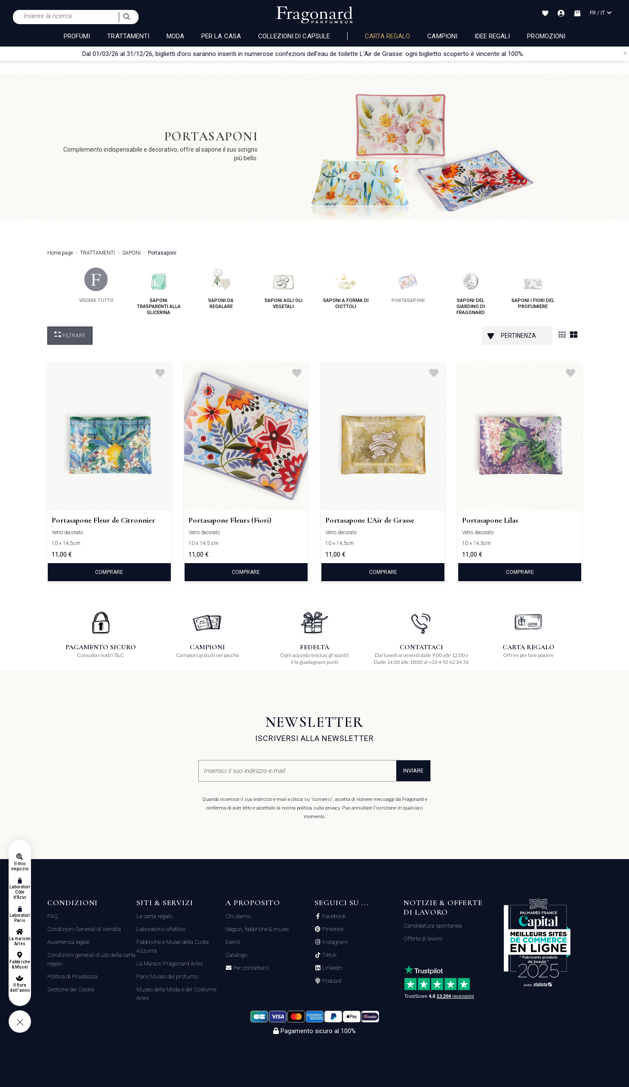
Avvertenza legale (68, 942)
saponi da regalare (221, 288)
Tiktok (328, 955)
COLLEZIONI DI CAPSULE (294, 36)
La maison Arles (19, 941)
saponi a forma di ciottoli (346, 288)
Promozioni (546, 36)
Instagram (334, 942)
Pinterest (332, 929)
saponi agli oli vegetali (283, 288)
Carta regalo (387, 36)
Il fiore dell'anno (19, 988)
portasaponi (408, 285)
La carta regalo (154, 916)
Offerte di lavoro (423, 938)
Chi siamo (238, 916)
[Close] (625, 53)
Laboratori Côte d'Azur (20, 892)
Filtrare (70, 335)
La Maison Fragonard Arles (169, 963)
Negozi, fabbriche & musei (257, 929)
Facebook (333, 916)
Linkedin (332, 968)
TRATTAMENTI (128, 36)
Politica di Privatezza (72, 976)
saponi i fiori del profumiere (533, 288)
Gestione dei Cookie (70, 989)
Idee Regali (492, 36)
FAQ (52, 916)
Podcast (331, 981)
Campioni (442, 36)
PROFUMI (77, 36)
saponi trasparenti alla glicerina (159, 291)
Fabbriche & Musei (19, 964)
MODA (175, 36)
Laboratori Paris (20, 918)
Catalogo (236, 955)
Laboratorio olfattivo (160, 929)
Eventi (232, 942)
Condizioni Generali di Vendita (84, 929)
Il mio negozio (19, 866)
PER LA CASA (221, 36)
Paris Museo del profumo (167, 976)
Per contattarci (250, 968)
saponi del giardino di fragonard (470, 291)
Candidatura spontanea (433, 925)
